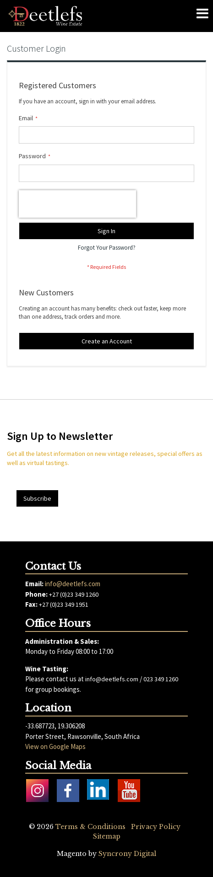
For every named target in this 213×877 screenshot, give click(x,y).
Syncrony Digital (127, 854)
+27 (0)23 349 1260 (73, 594)
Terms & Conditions (90, 827)
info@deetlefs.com (72, 583)
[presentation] (77, 204)
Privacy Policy (155, 827)
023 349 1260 (160, 679)
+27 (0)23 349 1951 (63, 604)
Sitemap (106, 836)
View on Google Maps (55, 746)
